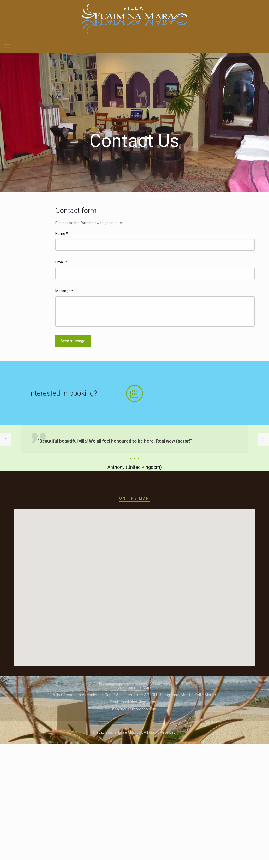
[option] (134, 448)
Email (61, 262)
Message (64, 291)
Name (61, 233)
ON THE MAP (134, 498)
